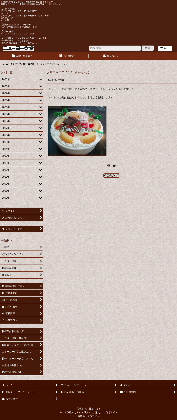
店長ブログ (111, 175)
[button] (155, 56)
